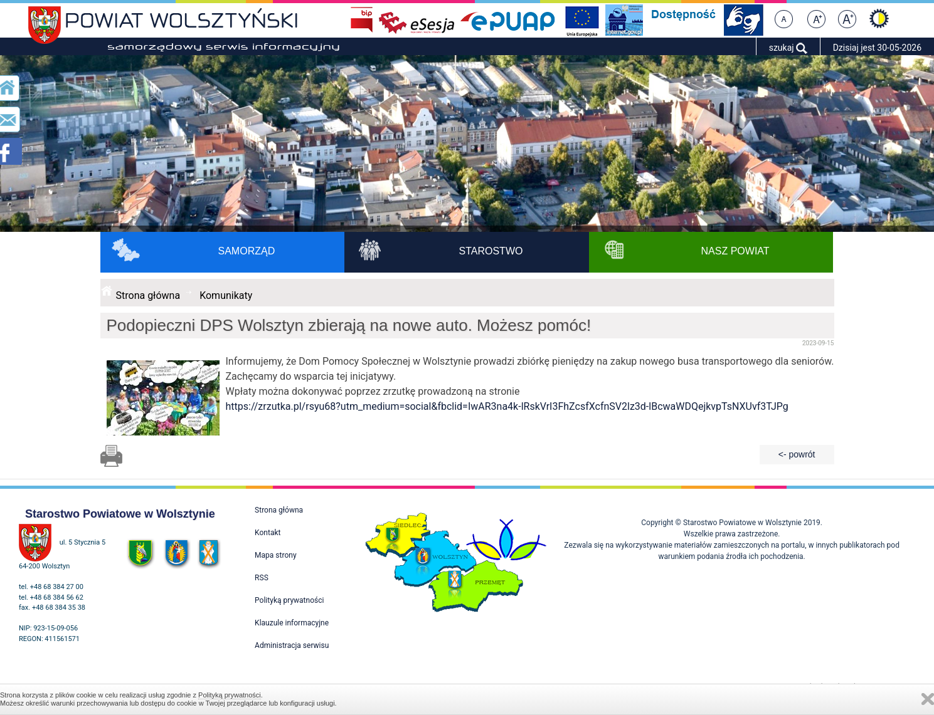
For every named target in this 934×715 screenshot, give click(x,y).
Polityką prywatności (229, 695)
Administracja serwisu (292, 645)
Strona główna (148, 295)
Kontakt (267, 532)
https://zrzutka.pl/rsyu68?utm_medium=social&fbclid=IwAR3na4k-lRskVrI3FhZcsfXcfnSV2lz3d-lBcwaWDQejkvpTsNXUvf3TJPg (507, 406)
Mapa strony (275, 555)
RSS (261, 577)
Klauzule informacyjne (292, 622)
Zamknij (927, 699)
